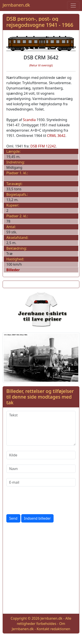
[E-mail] (41, 482)
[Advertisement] (41, 569)
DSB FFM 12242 (43, 146)
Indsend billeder (37, 518)
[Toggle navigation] (73, 5)
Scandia (29, 119)
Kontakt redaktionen (53, 628)
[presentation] (39, 500)
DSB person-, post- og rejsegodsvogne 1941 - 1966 (39, 21)
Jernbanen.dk (16, 5)
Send (13, 518)
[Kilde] (41, 455)
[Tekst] (41, 428)
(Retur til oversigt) (41, 65)
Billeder (13, 269)
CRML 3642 (56, 135)
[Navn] (41, 469)
